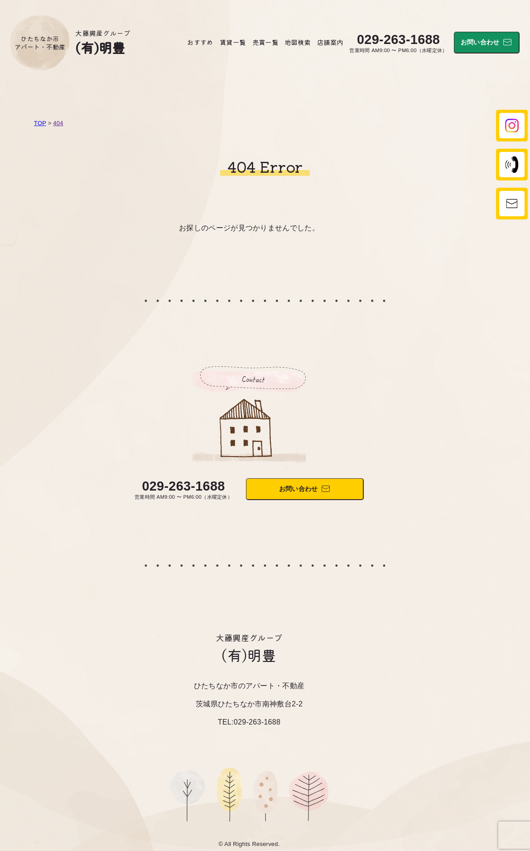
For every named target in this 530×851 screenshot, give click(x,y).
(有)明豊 (100, 47)
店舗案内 (330, 42)
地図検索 (297, 42)
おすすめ (200, 42)
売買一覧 (265, 42)
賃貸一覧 (233, 42)
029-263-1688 (398, 39)
